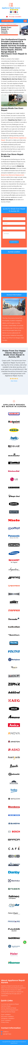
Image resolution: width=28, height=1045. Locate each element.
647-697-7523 (7, 1034)
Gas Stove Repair (6, 1006)
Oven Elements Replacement (9, 1010)
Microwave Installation (7, 1016)
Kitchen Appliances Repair (8, 1008)
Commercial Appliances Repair (10, 1004)
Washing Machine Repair (8, 1012)
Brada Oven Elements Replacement (12, 175)
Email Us (5, 1031)
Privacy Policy (5, 1022)
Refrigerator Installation (7, 1018)
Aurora (2, 24)
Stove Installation (6, 1020)
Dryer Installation (6, 1014)
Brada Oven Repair (11, 24)
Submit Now (14, 242)
